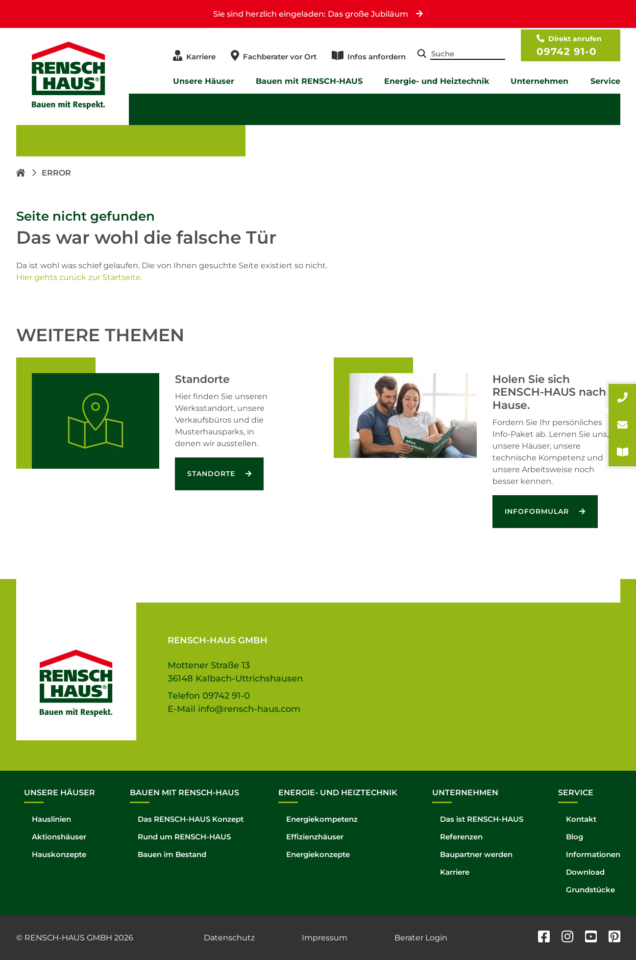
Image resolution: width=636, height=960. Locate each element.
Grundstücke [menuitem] (590, 890)
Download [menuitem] (585, 872)
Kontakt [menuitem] (581, 819)
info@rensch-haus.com (249, 709)
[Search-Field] (467, 54)
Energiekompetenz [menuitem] (322, 819)
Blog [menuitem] (574, 837)
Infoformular (538, 511)
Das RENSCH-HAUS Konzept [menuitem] (191, 819)
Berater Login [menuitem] (420, 937)
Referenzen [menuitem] (461, 837)
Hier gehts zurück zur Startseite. (79, 277)
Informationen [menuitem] (593, 854)
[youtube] (591, 938)
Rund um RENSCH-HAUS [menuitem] (184, 837)
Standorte (212, 473)
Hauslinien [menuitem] (51, 819)
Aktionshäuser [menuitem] (59, 837)
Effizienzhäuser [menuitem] (314, 837)
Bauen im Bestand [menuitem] (172, 854)
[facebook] (544, 938)
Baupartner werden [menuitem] (476, 854)
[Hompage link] (76, 671)
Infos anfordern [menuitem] (376, 56)
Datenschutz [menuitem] (229, 937)
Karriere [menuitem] (201, 56)
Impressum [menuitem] (324, 937)
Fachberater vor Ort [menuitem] (280, 56)
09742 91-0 (567, 51)
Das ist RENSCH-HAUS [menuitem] (481, 819)
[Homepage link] (21, 172)
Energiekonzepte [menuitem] (318, 854)
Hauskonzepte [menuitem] (59, 854)
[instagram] (567, 938)
